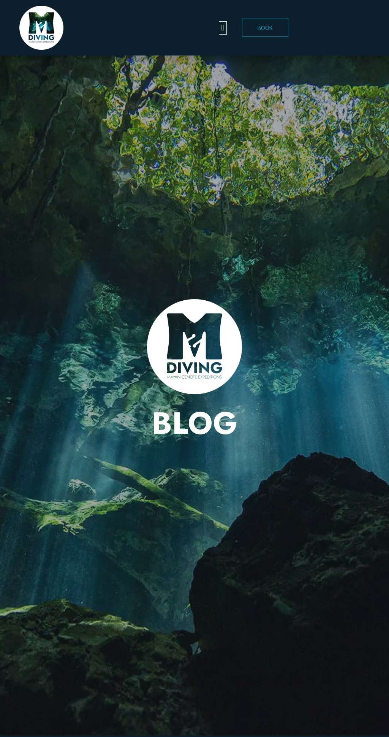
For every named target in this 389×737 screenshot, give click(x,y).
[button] (223, 28)
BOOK (265, 27)
